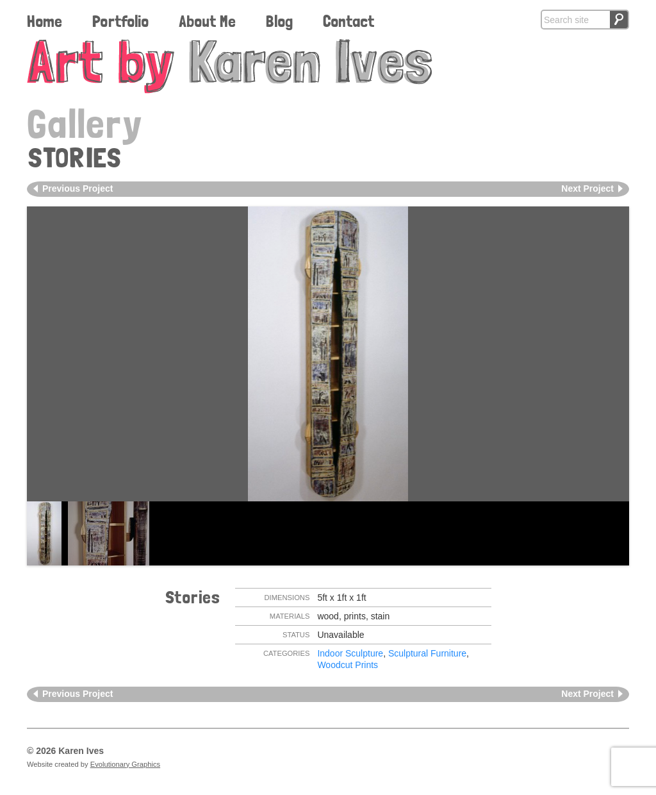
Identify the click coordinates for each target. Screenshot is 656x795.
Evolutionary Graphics (125, 764)
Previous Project (77, 188)
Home (44, 21)
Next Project (587, 188)
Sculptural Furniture (427, 653)
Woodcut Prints (347, 665)
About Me (207, 21)
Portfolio (120, 21)
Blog (279, 21)
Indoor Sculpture (350, 653)
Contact (348, 21)
